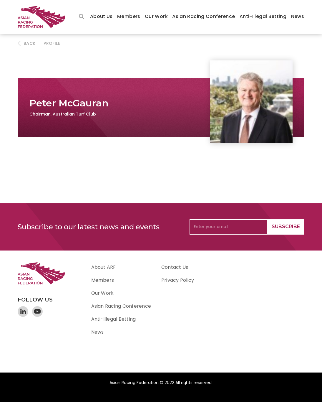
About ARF (103, 267)
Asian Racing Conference (203, 16)
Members (128, 16)
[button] (101, 17)
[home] (44, 17)
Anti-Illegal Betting (263, 16)
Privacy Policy (177, 280)
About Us (101, 16)
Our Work (156, 16)
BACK (29, 43)
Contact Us (174, 267)
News (297, 16)
